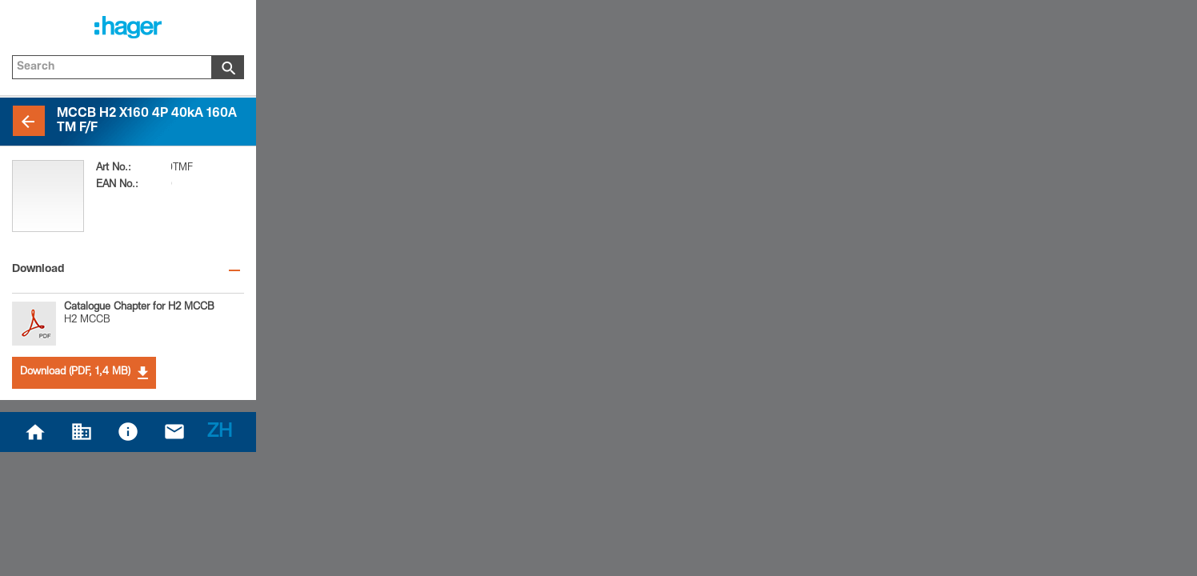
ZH (219, 432)
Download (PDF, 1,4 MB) (84, 372)
